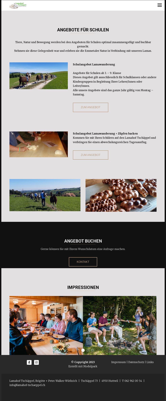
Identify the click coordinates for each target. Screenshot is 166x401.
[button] (73, 350)
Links (150, 362)
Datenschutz (136, 362)
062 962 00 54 (133, 380)
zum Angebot (90, 107)
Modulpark (90, 366)
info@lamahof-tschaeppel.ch (27, 385)
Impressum (118, 362)
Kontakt (83, 261)
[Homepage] (82, 5)
